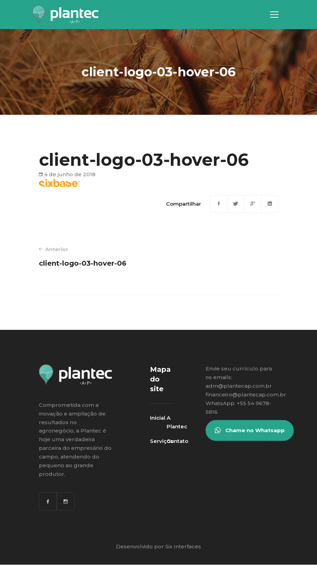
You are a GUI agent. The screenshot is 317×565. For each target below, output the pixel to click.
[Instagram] (65, 501)
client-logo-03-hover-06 (94, 256)
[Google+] (252, 204)
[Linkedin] (269, 204)
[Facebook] (218, 204)
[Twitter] (235, 204)
